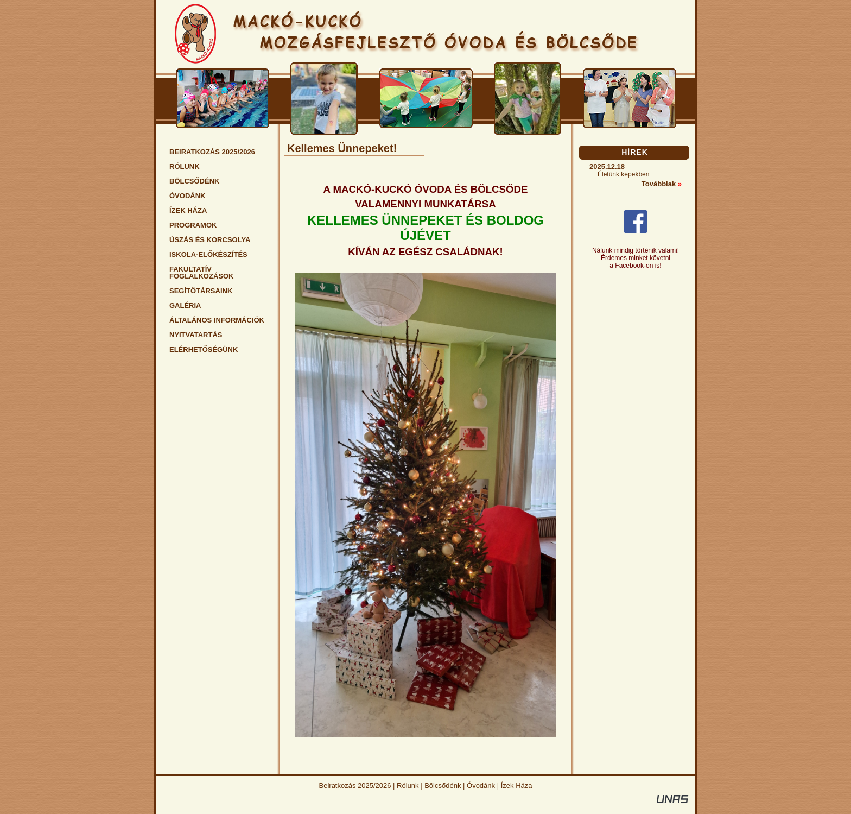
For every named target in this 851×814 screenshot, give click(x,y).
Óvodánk (481, 785)
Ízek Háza (516, 785)
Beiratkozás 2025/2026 (355, 785)
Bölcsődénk (442, 785)
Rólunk (407, 785)
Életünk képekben (623, 174)
